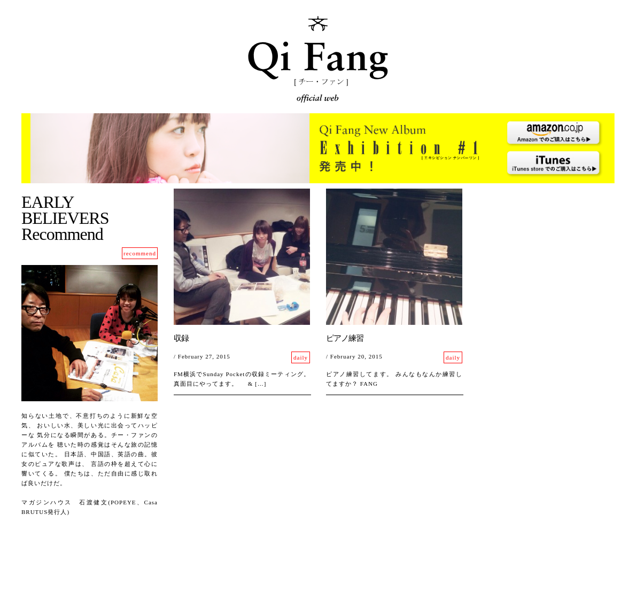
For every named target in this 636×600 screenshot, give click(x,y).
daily (300, 357)
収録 (181, 338)
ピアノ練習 (344, 338)
